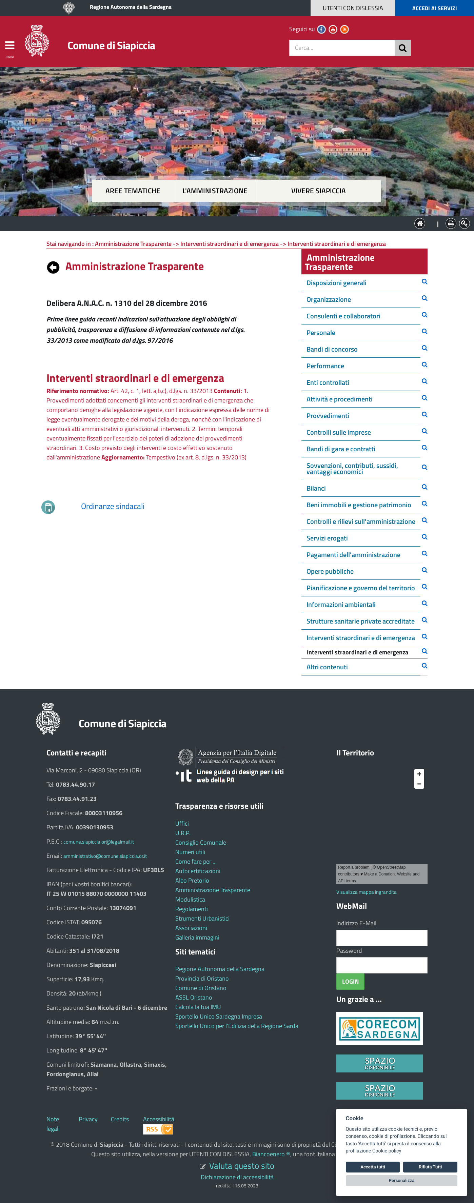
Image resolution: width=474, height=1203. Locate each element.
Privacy (88, 1119)
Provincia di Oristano (202, 978)
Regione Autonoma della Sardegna (131, 7)
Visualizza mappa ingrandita (366, 892)
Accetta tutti (372, 1166)
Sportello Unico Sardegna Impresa (218, 1016)
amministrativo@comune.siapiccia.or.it (105, 856)
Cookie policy (386, 1151)
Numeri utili (190, 851)
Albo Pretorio (192, 880)
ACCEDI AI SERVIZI (434, 8)
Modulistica (190, 899)
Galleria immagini (197, 937)
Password (349, 950)
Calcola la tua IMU (198, 1006)
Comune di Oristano (200, 987)
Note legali (53, 1124)
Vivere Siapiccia (318, 190)
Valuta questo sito (241, 1165)
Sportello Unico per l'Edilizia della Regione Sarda (236, 1025)
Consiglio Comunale (200, 842)
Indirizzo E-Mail (356, 923)
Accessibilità (158, 1119)
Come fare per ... (196, 861)
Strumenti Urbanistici (202, 918)
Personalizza (402, 1180)
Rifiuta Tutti (430, 1166)
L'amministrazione (215, 190)
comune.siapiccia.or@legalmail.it (98, 842)
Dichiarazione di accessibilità (237, 1177)
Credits (120, 1119)
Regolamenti (191, 908)
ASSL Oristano (193, 997)
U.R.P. (183, 832)
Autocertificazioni (197, 870)
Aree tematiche (132, 190)
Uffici (182, 823)
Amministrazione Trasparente (212, 889)
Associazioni (191, 927)
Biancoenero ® (271, 1154)
